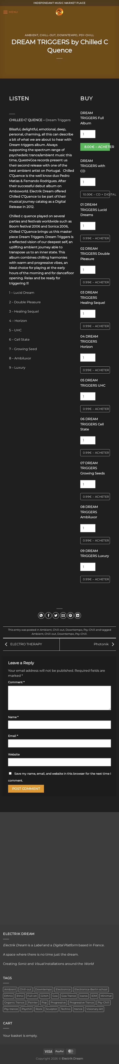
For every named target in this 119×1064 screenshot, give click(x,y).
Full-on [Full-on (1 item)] (32, 995)
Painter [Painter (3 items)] (33, 1002)
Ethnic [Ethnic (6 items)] (8, 995)
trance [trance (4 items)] (78, 1008)
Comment (16, 682)
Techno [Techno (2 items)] (65, 1008)
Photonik (105, 644)
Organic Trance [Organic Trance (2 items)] (14, 1002)
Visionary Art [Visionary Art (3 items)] (94, 1008)
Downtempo (67, 35)
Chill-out (48, 35)
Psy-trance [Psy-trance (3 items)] (11, 1008)
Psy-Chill (86, 35)
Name (13, 717)
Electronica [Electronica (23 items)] (63, 989)
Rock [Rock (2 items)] (39, 1008)
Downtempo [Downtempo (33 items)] (43, 989)
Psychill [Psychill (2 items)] (27, 1008)
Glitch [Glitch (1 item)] (45, 995)
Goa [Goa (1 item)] (55, 995)
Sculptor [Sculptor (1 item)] (51, 1008)
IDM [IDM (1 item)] (94, 995)
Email (13, 736)
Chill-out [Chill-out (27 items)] (25, 989)
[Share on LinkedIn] (77, 615)
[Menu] (10, 12)
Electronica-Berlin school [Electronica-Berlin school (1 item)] (91, 989)
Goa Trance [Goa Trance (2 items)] (69, 995)
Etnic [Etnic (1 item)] (20, 995)
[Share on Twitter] (55, 615)
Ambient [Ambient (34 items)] (10, 989)
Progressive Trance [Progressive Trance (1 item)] (82, 1002)
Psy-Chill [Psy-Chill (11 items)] (103, 1002)
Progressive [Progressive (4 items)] (58, 1002)
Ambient (31, 35)
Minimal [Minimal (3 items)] (106, 995)
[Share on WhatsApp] (41, 615)
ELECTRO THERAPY (22, 644)
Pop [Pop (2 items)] (44, 1002)
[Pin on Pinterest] (70, 615)
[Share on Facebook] (48, 615)
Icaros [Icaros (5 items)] (84, 995)
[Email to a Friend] (63, 615)
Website (14, 754)
